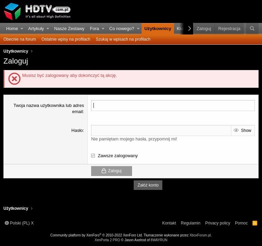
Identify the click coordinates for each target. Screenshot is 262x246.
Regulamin (190, 223)
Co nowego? (121, 28)
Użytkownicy (157, 28)
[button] (22, 29)
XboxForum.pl (199, 235)
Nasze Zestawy (69, 28)
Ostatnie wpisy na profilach (65, 39)
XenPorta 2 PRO (107, 240)
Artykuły (36, 28)
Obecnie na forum (19, 39)
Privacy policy (217, 223)
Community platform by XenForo (96, 235)
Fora (94, 28)
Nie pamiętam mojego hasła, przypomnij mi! (134, 138)
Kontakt (169, 223)
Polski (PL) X (19, 223)
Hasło (77, 130)
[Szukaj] (252, 29)
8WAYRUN (159, 240)
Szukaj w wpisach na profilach (123, 39)
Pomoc (241, 223)
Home (12, 28)
